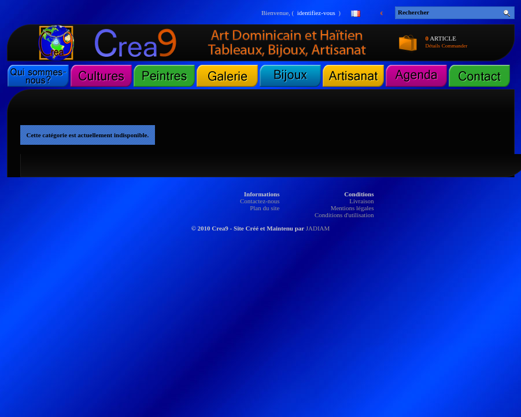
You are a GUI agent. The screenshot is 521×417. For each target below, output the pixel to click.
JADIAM (318, 228)
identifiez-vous (316, 12)
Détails (433, 46)
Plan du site (264, 207)
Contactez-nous (259, 200)
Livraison (361, 200)
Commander (455, 46)
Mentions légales (352, 207)
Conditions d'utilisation (344, 214)
